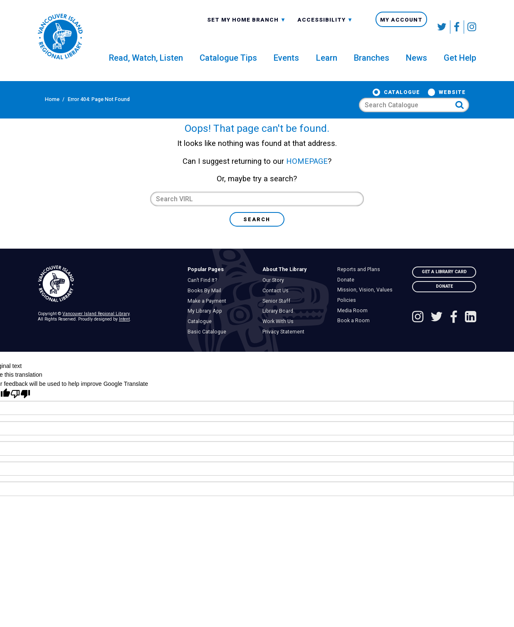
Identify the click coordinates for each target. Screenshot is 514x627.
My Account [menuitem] (401, 27)
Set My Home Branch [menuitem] (246, 27)
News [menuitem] (416, 64)
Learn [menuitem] (326, 64)
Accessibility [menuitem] (325, 27)
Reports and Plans (360, 287)
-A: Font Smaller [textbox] (325, 27)
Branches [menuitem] (371, 64)
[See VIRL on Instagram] (470, 27)
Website (344, 103)
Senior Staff (278, 319)
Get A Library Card (444, 289)
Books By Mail (206, 308)
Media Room (354, 328)
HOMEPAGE (307, 179)
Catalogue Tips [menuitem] (228, 64)
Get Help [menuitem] (460, 64)
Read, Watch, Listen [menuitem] (146, 64)
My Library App (206, 329)
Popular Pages (206, 287)
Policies (348, 318)
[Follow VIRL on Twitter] (442, 27)
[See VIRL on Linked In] (470, 335)
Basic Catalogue (208, 350)
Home (45, 102)
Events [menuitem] (286, 64)
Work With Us (280, 339)
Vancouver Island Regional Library (95, 331)
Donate (347, 298)
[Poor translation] (20, 411)
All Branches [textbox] (231, 27)
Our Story (275, 298)
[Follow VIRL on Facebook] (457, 27)
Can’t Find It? (204, 298)
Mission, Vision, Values (367, 308)
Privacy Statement (285, 350)
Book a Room (355, 338)
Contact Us (277, 308)
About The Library (284, 287)
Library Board (279, 329)
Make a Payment (208, 319)
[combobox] (246, 26)
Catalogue (295, 103)
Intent (124, 337)
